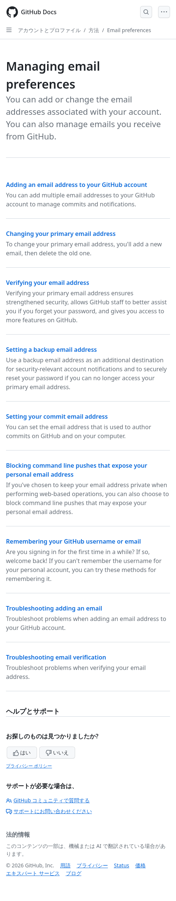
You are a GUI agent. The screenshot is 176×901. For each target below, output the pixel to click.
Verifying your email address (47, 283)
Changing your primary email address (60, 234)
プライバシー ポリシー (29, 766)
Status (121, 865)
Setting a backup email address (51, 349)
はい (22, 752)
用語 (65, 865)
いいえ (57, 752)
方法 (94, 30)
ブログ (73, 873)
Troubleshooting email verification (56, 657)
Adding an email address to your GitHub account (76, 185)
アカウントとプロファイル (49, 30)
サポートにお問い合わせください (49, 811)
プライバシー (92, 865)
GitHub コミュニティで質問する (48, 800)
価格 (140, 865)
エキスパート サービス (33, 873)
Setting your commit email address (57, 416)
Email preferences (129, 30)
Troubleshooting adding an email (54, 608)
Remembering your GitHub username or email (73, 541)
